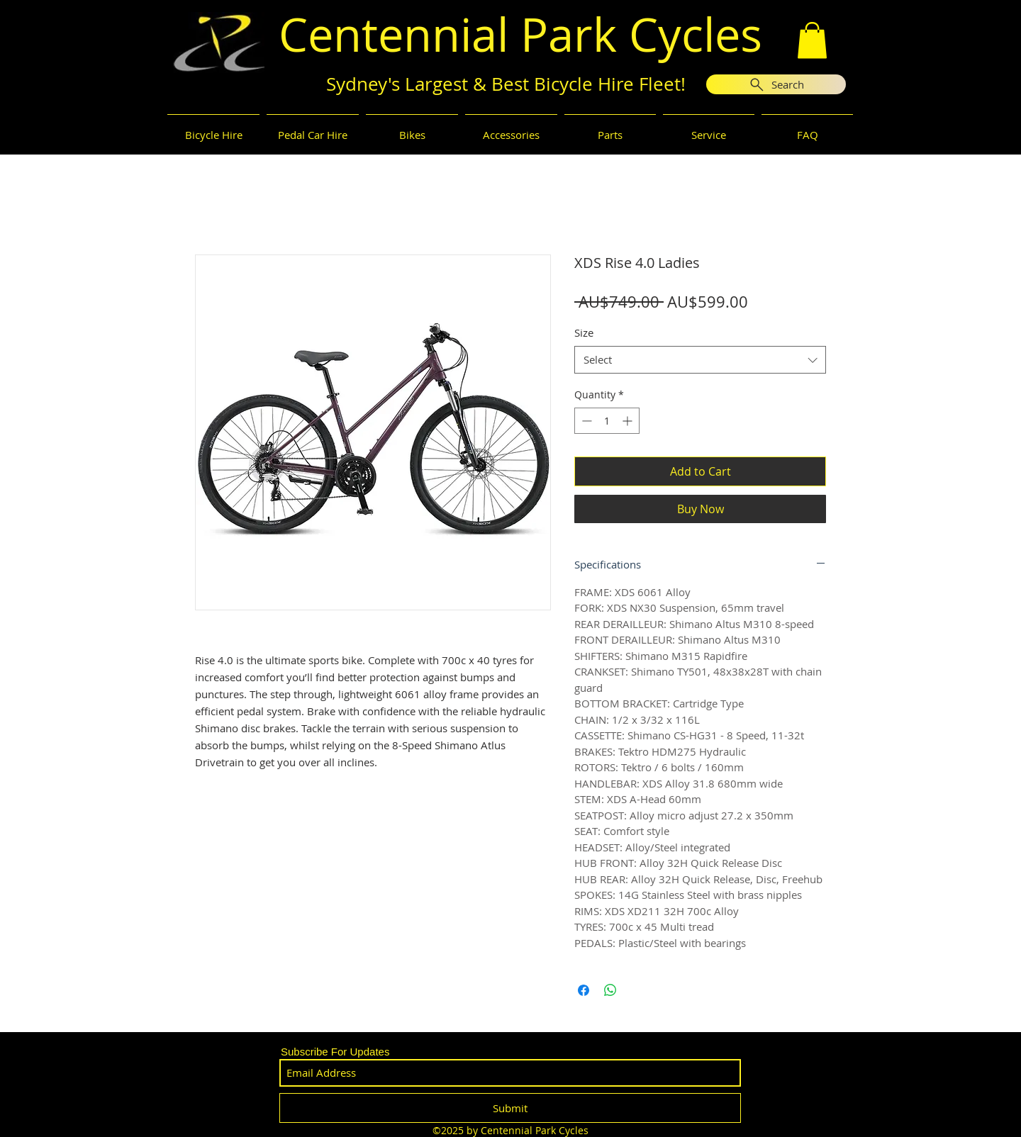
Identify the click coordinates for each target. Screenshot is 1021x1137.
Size (583, 332)
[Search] (776, 84)
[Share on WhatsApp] (610, 990)
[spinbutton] (607, 420)
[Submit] (510, 1108)
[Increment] (628, 420)
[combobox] (700, 360)
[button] (812, 40)
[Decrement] (585, 420)
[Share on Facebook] (583, 990)
